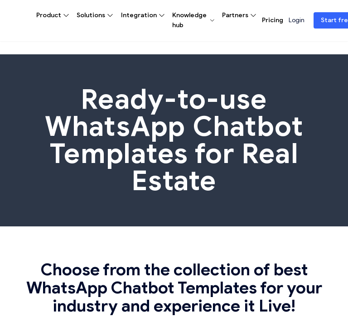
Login (296, 20)
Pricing (272, 20)
